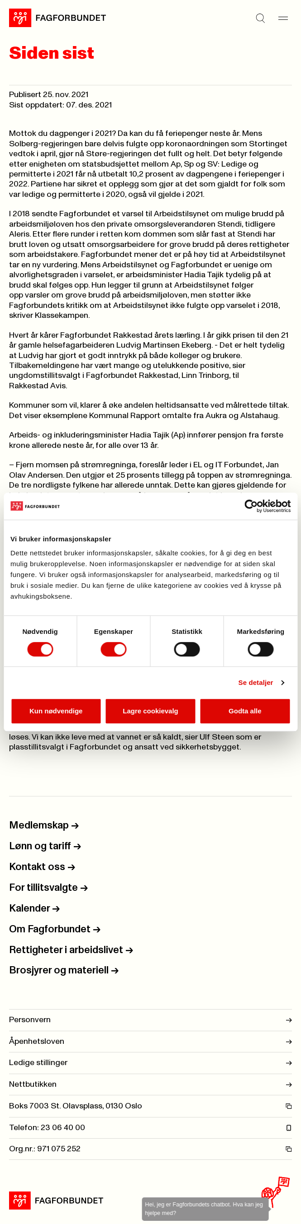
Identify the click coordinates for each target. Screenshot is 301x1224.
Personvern (150, 1020)
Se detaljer (256, 682)
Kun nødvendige (56, 711)
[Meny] (283, 18)
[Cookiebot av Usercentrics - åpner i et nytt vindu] (251, 506)
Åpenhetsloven (150, 1042)
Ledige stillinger (150, 1063)
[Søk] (260, 18)
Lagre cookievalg (150, 711)
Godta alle (245, 711)
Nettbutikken (150, 1084)
